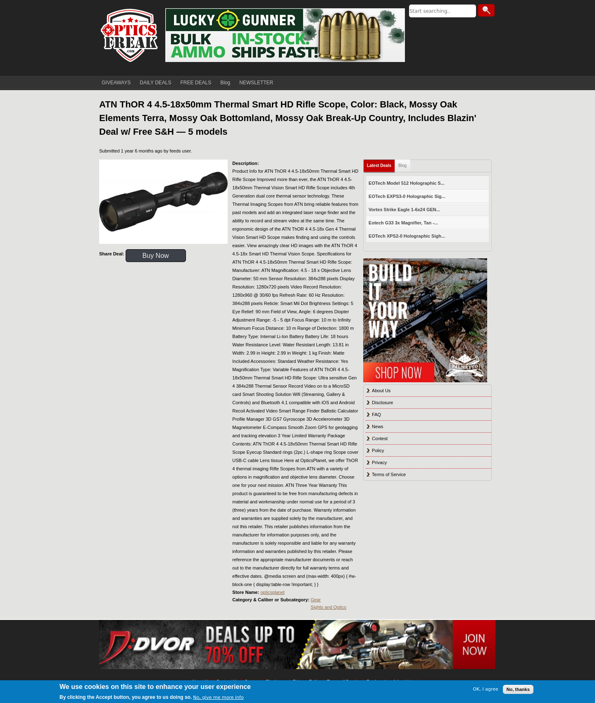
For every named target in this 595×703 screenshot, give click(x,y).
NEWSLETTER (256, 83)
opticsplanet (272, 592)
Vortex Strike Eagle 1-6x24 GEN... (404, 209)
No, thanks (518, 689)
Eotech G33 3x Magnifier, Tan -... (403, 222)
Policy (378, 450)
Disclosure (382, 402)
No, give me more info (218, 697)
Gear (316, 599)
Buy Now (156, 255)
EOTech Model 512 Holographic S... (407, 183)
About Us (381, 390)
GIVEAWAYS (116, 83)
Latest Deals (379, 165)
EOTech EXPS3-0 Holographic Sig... (407, 196)
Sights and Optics (328, 607)
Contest (380, 438)
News (377, 426)
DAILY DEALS (155, 83)
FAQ (376, 414)
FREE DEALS (196, 83)
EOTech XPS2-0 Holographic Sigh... (407, 236)
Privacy (379, 462)
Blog (225, 83)
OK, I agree (485, 689)
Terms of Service (389, 474)
